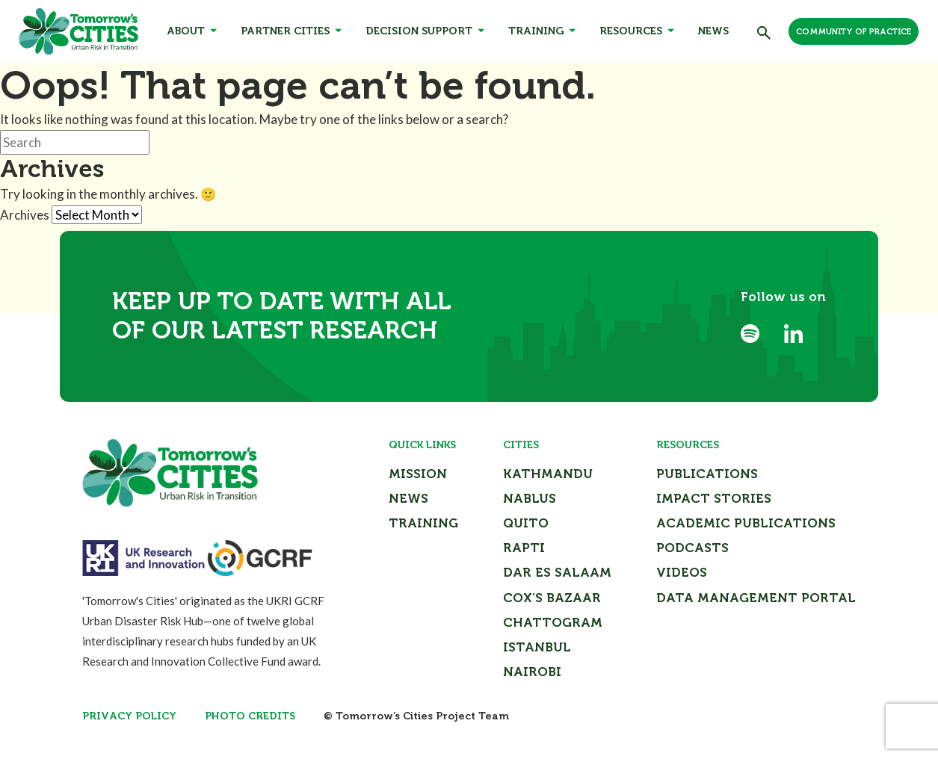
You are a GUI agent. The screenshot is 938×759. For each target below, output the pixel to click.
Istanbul (537, 646)
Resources (630, 31)
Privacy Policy (129, 716)
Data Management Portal (756, 597)
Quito (526, 522)
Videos (681, 572)
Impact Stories (713, 498)
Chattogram (552, 622)
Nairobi (532, 671)
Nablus (529, 498)
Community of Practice (853, 32)
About (186, 31)
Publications (707, 473)
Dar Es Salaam (557, 572)
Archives (24, 215)
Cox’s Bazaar (552, 597)
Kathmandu (548, 473)
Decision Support (418, 31)
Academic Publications (746, 522)
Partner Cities (285, 31)
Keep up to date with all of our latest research (281, 316)
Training (536, 31)
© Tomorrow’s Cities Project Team (416, 716)
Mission (418, 473)
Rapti (524, 547)
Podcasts (692, 547)
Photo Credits (250, 716)
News (713, 31)
